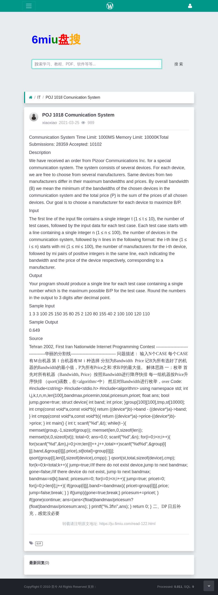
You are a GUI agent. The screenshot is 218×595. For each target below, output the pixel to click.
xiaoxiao (49, 122)
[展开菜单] (28, 6)
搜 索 (178, 64)
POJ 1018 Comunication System (73, 97)
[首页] (31, 97)
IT (39, 97)
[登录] (190, 6)
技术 (38, 543)
